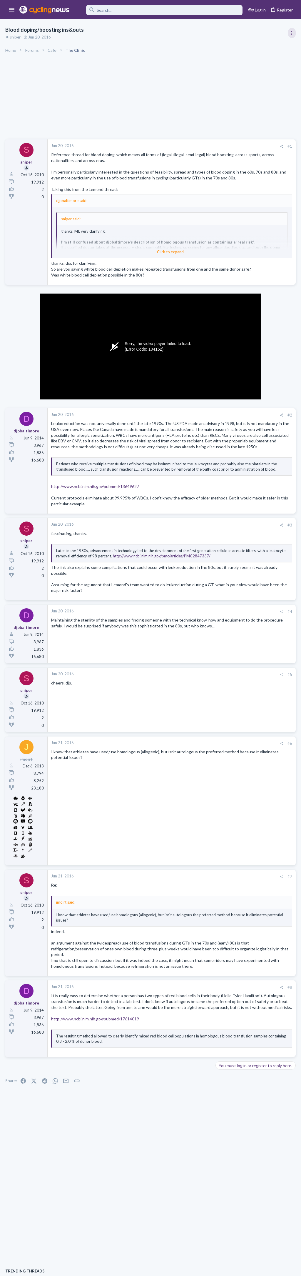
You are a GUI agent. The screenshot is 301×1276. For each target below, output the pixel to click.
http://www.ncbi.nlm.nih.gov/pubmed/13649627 (96, 531)
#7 (195, 927)
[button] (12, 10)
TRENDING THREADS (226, 318)
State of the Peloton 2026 (242, 584)
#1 (195, 146)
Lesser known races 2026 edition (248, 687)
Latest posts (221, 572)
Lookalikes (227, 636)
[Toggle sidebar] (291, 33)
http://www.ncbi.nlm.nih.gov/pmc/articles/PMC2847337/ (126, 606)
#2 (195, 426)
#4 (195, 662)
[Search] (160, 10)
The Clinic (226, 595)
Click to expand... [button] (125, 257)
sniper (16, 37)
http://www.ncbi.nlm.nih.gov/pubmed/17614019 (96, 1092)
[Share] (187, 146)
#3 (195, 570)
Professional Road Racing (239, 353)
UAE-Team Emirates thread (242, 710)
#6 (195, 794)
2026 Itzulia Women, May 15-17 (246, 733)
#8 (195, 1049)
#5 (195, 725)
